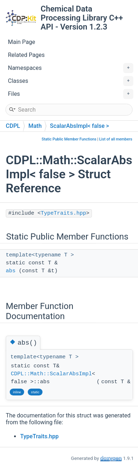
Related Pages (26, 55)
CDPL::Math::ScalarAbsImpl (51, 374)
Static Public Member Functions (69, 139)
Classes (70, 81)
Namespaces (70, 68)
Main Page (21, 42)
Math (35, 125)
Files (70, 94)
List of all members (115, 139)
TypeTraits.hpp (63, 213)
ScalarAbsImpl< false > (79, 125)
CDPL (13, 125)
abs (10, 271)
